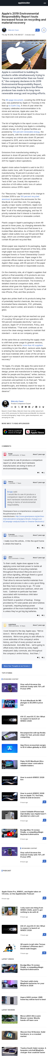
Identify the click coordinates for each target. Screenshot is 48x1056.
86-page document (14, 100)
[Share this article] (43, 30)
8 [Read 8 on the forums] (44, 916)
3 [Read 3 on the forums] (44, 820)
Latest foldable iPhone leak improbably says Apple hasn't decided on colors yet (33, 814)
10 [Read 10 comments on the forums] (37, 30)
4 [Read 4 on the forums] (44, 934)
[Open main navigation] (44, 2)
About (39, 454)
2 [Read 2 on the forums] (44, 838)
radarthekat (12, 624)
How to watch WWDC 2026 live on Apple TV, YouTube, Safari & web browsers (32, 795)
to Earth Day (14, 105)
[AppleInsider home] (24, 3)
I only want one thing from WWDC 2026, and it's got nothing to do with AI (31, 910)
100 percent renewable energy (26, 132)
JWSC (10, 557)
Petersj (10, 481)
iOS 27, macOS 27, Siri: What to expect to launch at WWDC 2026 (32, 928)
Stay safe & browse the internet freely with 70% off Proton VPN (32, 854)
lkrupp (10, 453)
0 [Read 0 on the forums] (44, 802)
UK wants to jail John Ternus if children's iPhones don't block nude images (32, 946)
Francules (11, 534)
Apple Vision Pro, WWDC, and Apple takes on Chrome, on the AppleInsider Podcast (21, 893)
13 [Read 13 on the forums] (44, 953)
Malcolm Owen (13, 30)
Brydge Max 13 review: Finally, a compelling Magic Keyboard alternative (31, 832)
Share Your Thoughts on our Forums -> (17, 666)
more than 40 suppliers (33, 345)
